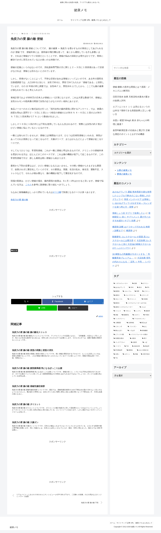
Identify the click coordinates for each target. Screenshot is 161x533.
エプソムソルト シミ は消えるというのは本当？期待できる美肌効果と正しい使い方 (132, 110)
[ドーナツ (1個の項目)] (118, 346)
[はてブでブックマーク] (88, 301)
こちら (28, 184)
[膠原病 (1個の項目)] (131, 350)
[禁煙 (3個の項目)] (137, 291)
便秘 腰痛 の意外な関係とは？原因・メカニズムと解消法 (131, 89)
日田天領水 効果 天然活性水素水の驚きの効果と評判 (131, 99)
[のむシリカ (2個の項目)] (119, 299)
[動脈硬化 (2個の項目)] (126, 315)
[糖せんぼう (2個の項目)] (119, 330)
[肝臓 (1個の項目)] (135, 354)
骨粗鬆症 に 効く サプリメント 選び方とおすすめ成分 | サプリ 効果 (131, 217)
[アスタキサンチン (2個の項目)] (141, 319)
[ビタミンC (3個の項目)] (145, 295)
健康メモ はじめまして (143, 526)
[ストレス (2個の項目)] (117, 311)
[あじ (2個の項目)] (146, 326)
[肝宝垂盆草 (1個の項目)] (119, 350)
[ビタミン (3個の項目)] (146, 291)
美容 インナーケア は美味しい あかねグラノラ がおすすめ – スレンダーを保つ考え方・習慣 (132, 203)
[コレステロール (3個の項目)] (131, 295)
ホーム (110, 526)
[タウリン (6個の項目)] (145, 283)
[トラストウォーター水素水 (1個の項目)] (139, 334)
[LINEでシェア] (42, 308)
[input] (132, 68)
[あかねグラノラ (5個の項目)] (120, 287)
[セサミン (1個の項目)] (127, 354)
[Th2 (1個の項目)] (127, 346)
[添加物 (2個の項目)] (146, 299)
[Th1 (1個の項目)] (132, 358)
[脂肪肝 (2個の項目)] (147, 311)
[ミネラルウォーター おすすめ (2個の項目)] (138, 303)
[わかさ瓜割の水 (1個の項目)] (143, 350)
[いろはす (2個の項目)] (133, 330)
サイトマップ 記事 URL (123, 526)
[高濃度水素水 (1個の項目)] (120, 338)
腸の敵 (14, 250)
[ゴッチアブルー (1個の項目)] (121, 342)
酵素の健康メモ (124, 174)
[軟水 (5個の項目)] (140, 287)
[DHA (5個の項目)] (132, 287)
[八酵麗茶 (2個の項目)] (119, 323)
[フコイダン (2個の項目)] (134, 326)
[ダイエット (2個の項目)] (133, 299)
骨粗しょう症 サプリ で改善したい (128, 213)
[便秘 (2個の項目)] (116, 315)
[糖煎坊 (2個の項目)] (119, 303)
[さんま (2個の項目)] (145, 307)
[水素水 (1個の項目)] (135, 338)
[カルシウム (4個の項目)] (127, 291)
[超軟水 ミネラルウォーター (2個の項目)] (125, 307)
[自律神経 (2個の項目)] (132, 323)
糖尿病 (129, 230)
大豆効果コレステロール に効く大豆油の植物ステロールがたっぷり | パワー (131, 244)
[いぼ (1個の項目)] (146, 342)
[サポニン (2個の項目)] (127, 311)
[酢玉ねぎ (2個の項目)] (145, 323)
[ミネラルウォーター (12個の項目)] (122, 283)
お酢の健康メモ (124, 170)
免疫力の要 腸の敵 (19, 200)
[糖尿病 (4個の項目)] (117, 291)
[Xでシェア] (26, 301)
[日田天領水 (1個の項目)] (145, 354)
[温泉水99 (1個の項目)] (136, 346)
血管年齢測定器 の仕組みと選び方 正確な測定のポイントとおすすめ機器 (131, 132)
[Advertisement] (57, 228)
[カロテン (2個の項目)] (137, 315)
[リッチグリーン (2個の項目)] (122, 319)
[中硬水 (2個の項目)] (146, 315)
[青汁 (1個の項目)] (146, 338)
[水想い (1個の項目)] (117, 354)
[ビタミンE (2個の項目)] (119, 326)
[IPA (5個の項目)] (147, 287)
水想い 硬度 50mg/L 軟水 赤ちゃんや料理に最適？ (131, 122)
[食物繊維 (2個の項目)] (145, 330)
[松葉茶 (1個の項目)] (135, 342)
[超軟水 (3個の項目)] (118, 295)
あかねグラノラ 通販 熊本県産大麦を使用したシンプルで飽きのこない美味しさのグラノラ (131, 196)
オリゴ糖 (57, 192)
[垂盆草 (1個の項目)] (146, 346)
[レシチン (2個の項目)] (138, 311)
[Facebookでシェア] (57, 301)
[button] (73, 308)
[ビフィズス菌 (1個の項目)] (120, 334)
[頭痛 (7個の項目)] (135, 283)
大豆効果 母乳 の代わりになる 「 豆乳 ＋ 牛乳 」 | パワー (131, 262)
